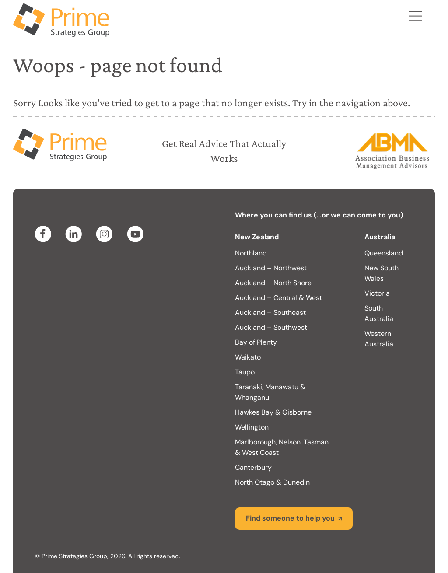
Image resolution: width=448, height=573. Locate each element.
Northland (251, 253)
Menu (415, 17)
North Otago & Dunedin (272, 482)
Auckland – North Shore (273, 282)
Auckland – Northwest (271, 268)
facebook (44, 234)
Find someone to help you (290, 518)
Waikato (248, 357)
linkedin (75, 234)
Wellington (252, 427)
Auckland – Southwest (271, 327)
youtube (136, 234)
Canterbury (253, 467)
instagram (105, 234)
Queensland (383, 253)
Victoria (377, 293)
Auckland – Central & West (278, 297)
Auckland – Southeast (270, 312)
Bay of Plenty (256, 342)
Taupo (245, 372)
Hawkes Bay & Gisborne (273, 412)
